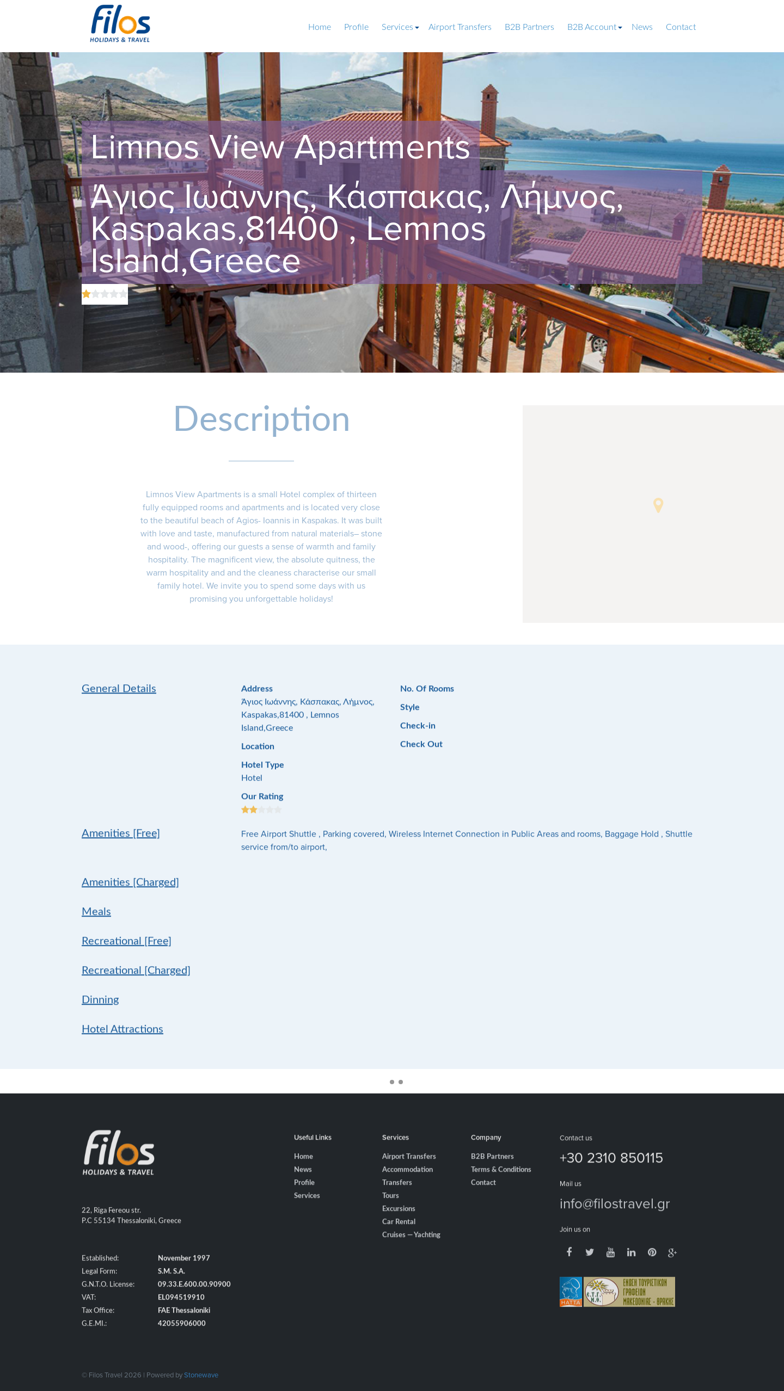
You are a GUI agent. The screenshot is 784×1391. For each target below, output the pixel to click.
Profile (356, 27)
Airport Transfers (460, 27)
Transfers (397, 1199)
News (642, 27)
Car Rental (398, 1238)
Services (397, 27)
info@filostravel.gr (615, 1219)
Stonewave (201, 1375)
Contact (681, 27)
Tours (390, 1212)
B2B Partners (529, 27)
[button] (658, 505)
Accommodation (407, 1186)
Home (319, 27)
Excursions (398, 1225)
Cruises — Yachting (411, 1252)
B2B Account (591, 27)
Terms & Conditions (501, 1186)
